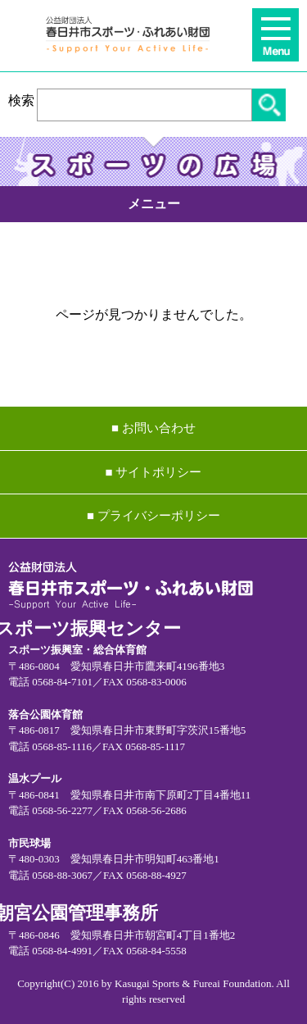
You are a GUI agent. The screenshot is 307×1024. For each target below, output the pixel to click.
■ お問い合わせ (153, 428)
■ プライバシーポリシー (153, 515)
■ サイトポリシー (154, 472)
